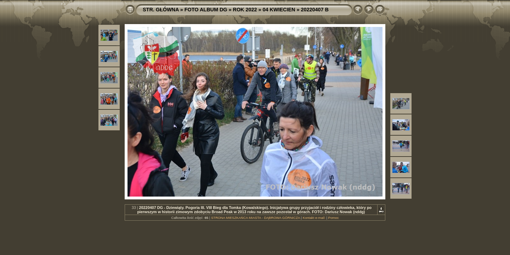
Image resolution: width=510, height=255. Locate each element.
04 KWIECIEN (279, 9)
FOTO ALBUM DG (206, 9)
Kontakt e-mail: (314, 218)
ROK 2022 (245, 9)
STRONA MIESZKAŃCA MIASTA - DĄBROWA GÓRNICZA (255, 218)
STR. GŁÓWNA (161, 9)
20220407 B (314, 9)
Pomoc (333, 218)
